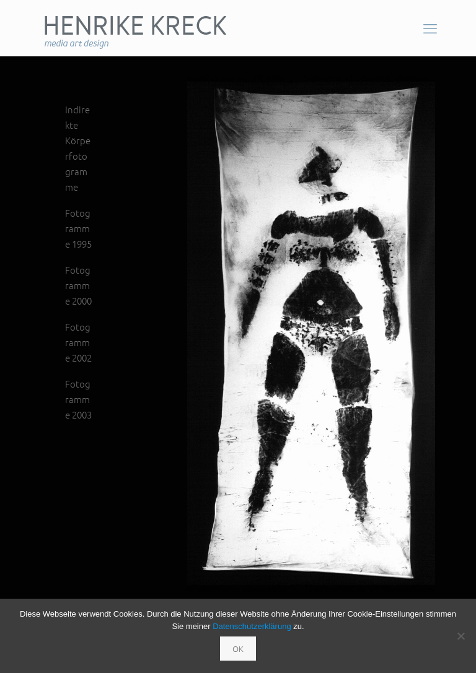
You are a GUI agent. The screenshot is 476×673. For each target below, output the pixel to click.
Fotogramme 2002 (78, 342)
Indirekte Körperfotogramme (77, 148)
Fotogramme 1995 (78, 228)
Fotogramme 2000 (78, 285)
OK (238, 648)
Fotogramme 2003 (78, 399)
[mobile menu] (430, 27)
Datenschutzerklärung (252, 626)
